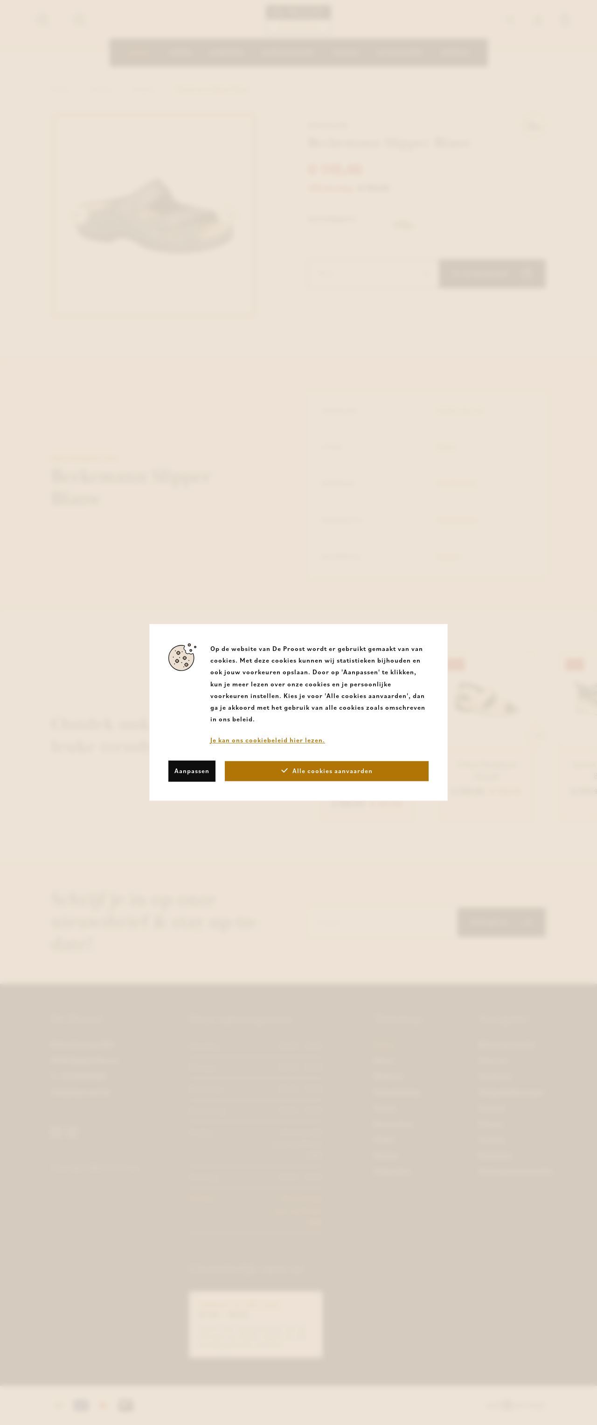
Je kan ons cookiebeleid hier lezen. (267, 740)
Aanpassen (191, 771)
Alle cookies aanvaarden (327, 771)
